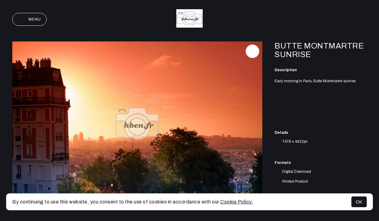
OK (359, 201)
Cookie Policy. (236, 201)
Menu (29, 19)
